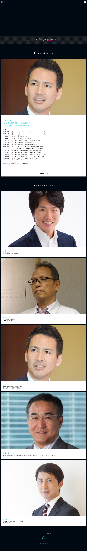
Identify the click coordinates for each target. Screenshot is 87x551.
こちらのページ (43, 41)
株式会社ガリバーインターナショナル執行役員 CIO (13, 521)
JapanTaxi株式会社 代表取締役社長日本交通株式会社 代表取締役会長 (12, 386)
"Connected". (43, 20)
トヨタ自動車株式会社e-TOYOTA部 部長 (9, 319)
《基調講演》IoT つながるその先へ (19, 163)
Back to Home (43, 173)
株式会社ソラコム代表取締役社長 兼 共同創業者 (11, 251)
